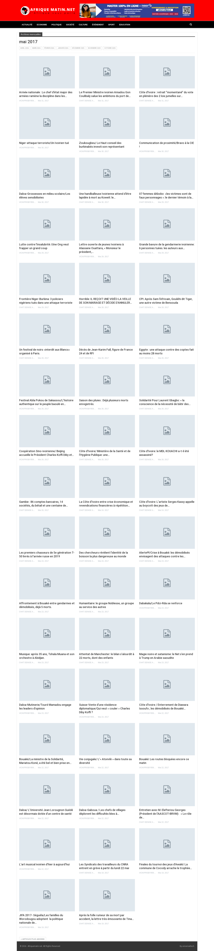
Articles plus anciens (33, 939)
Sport (111, 25)
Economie (42, 25)
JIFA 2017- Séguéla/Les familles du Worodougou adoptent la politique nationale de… (41, 919)
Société (70, 25)
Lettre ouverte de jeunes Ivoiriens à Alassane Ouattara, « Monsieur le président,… (101, 248)
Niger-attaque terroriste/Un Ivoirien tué (44, 143)
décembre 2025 (78, 48)
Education (124, 25)
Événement (98, 25)
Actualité (27, 25)
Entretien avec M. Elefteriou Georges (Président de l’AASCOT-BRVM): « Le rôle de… (165, 813)
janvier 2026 (63, 48)
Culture (83, 25)
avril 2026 (24, 48)
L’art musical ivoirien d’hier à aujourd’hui (44, 864)
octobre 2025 (110, 48)
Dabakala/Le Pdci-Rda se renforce (160, 603)
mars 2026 (36, 48)
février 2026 (49, 48)
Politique (57, 25)
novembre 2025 (94, 48)
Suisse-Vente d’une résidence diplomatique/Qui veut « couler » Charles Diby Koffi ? (104, 708)
